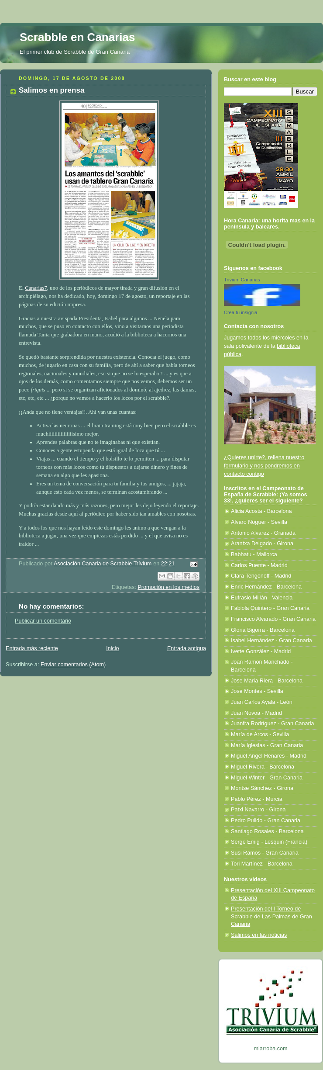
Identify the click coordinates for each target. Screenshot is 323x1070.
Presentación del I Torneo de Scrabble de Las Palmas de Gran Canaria (271, 916)
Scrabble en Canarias (77, 37)
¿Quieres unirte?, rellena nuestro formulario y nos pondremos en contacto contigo (264, 465)
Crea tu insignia (240, 312)
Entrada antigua (186, 648)
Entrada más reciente (32, 648)
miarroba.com (270, 1049)
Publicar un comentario (43, 621)
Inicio (112, 648)
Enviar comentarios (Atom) (73, 664)
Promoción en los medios (168, 587)
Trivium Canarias (242, 279)
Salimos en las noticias (259, 935)
